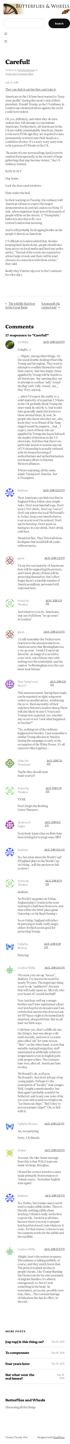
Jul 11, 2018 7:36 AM (54, 789)
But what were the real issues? (19, 1376)
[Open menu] (6, 34)
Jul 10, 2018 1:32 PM (54, 558)
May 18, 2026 (58, 1341)
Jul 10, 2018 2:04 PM (54, 631)
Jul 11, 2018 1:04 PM (55, 967)
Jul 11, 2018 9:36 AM (54, 849)
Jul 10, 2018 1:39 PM (54, 602)
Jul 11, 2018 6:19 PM (55, 1150)
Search (59, 23)
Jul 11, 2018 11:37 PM (54, 1249)
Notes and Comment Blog (19, 73)
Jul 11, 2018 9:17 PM (55, 1195)
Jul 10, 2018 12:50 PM (54, 490)
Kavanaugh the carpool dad (51, 305)
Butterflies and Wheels (25, 1399)
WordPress (59, 1437)
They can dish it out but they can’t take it (30, 89)
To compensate (17, 1352)
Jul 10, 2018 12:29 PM (54, 342)
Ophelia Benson (26, 70)
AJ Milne (23, 342)
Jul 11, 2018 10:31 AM (53, 882)
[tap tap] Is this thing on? (24, 1342)
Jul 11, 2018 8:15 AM (53, 823)
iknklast (23, 850)
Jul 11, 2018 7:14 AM (54, 762)
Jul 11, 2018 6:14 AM (58, 683)
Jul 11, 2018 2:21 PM (54, 1123)
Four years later (17, 1363)
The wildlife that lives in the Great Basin (20, 305)
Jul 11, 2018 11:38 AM (52, 945)
